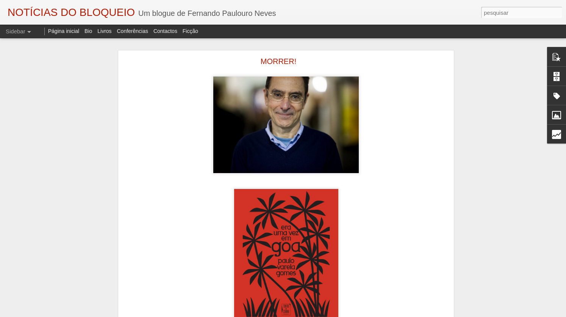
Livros (104, 31)
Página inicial (64, 31)
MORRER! (278, 61)
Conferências (132, 31)
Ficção (190, 31)
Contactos (165, 31)
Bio (88, 31)
